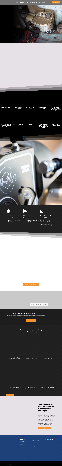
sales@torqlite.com (35, 446)
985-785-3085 (22, 444)
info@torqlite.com (23, 446)
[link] (6, 102)
